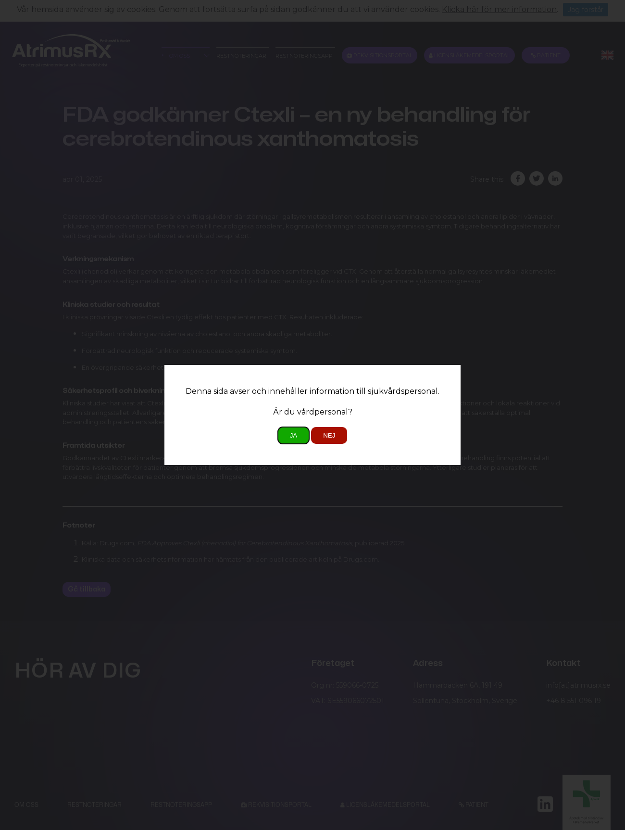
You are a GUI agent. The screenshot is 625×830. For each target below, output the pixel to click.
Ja (294, 435)
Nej (329, 435)
